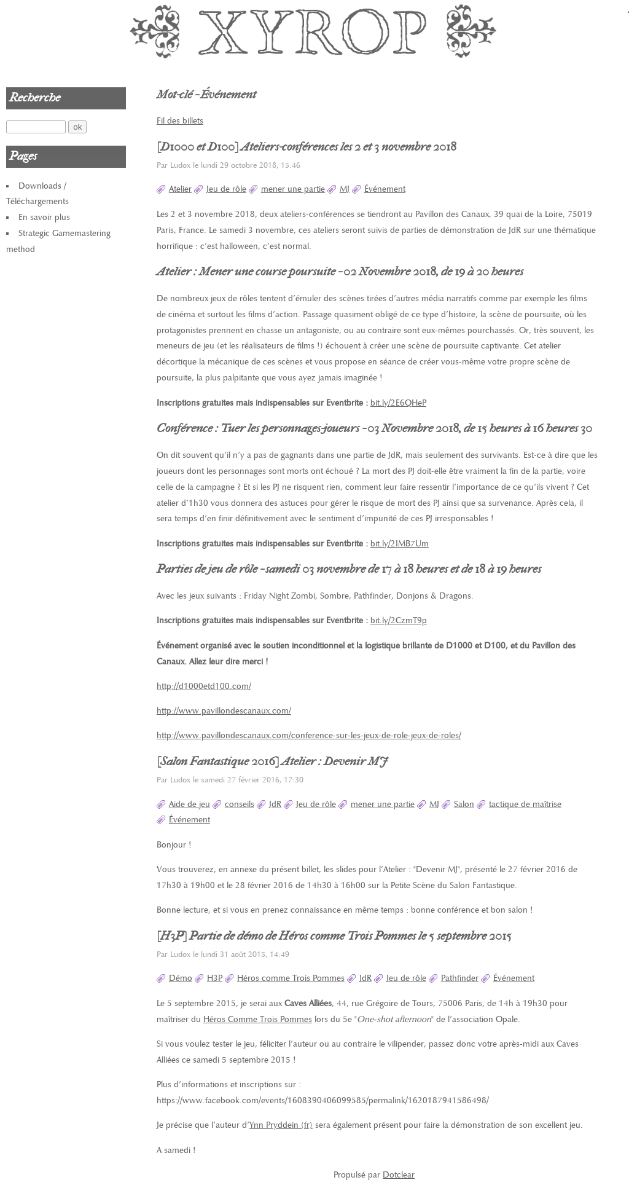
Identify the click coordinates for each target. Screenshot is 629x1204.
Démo (180, 978)
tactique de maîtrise (525, 804)
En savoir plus (44, 217)
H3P (214, 978)
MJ (345, 189)
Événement (384, 189)
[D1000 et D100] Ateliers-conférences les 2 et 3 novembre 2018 (306, 147)
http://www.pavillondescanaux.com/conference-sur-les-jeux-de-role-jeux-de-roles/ (309, 735)
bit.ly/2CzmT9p (398, 620)
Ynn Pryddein (274, 1125)
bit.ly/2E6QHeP (398, 402)
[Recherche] (36, 126)
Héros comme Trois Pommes (291, 978)
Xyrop (314, 30)
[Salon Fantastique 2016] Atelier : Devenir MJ (272, 761)
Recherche (34, 97)
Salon (464, 804)
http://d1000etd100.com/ (204, 686)
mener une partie (293, 189)
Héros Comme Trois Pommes (257, 1019)
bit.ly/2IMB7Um (399, 543)
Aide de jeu (189, 804)
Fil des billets (180, 120)
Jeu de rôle (226, 189)
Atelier (180, 189)
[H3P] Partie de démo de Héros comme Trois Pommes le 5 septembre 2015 (334, 936)
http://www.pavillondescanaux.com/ (224, 710)
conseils (239, 804)
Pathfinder (460, 978)
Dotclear (399, 1174)
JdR (275, 804)
